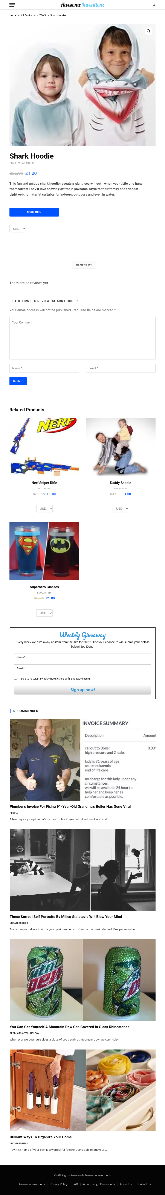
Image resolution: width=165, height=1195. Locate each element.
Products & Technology (24, 1033)
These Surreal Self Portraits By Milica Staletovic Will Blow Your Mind (66, 916)
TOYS (43, 15)
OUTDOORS (44, 488)
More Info (34, 212)
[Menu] (12, 5)
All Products (28, 15)
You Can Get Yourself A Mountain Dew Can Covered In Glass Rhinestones (69, 1027)
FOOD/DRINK (44, 593)
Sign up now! (82, 689)
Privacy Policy (59, 1184)
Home (12, 15)
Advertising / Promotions (99, 1184)
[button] (149, 31)
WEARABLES (26, 163)
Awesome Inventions (31, 1184)
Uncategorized (19, 923)
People (14, 813)
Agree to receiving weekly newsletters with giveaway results (52, 678)
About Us (126, 1184)
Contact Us (144, 1184)
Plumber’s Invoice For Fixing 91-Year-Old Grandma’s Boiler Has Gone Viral (70, 806)
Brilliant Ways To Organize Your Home (41, 1137)
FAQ (75, 1184)
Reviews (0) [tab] (84, 264)
